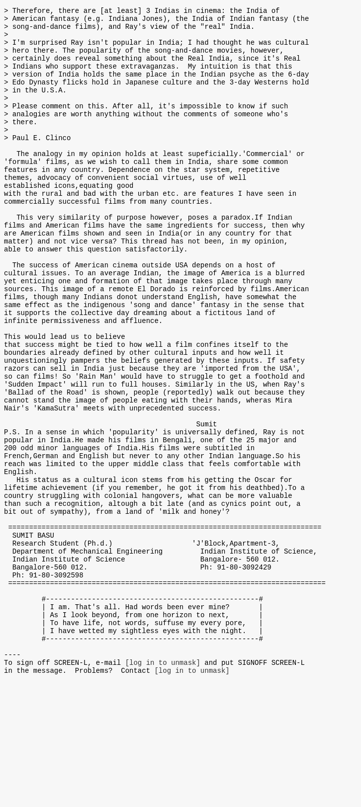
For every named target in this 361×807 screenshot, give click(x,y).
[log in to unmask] (162, 786)
